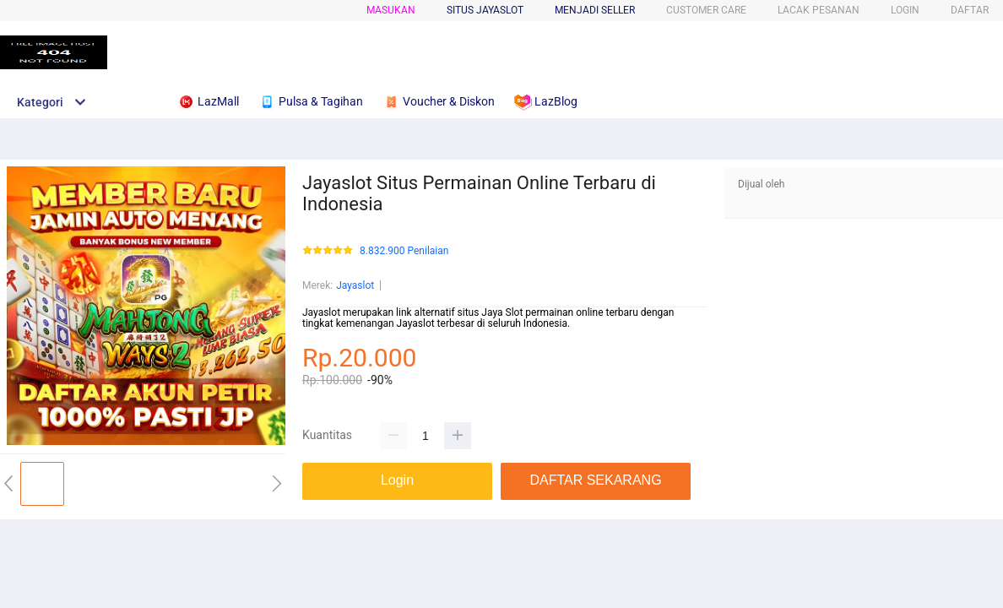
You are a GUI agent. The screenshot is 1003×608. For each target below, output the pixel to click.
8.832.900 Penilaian (404, 251)
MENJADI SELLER (595, 10)
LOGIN (905, 10)
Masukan (390, 10)
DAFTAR (970, 10)
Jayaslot (355, 285)
